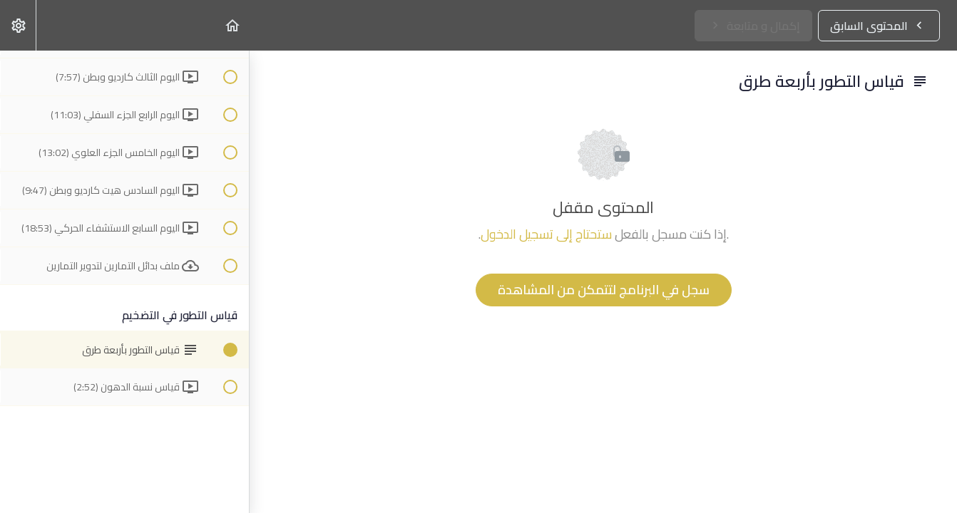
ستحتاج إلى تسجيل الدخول (546, 234)
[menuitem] (18, 25)
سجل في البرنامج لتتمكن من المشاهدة (604, 289)
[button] (232, 25)
